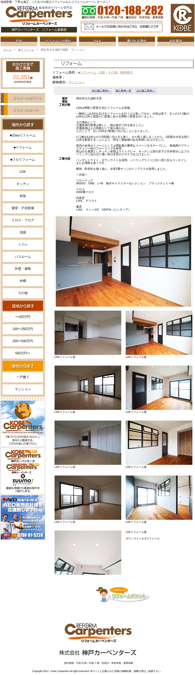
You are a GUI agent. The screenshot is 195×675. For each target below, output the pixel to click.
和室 (23, 196)
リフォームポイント (27, 98)
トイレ (23, 244)
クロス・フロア (23, 220)
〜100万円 (22, 317)
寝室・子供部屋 (23, 208)
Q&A (97, 41)
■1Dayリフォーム (23, 135)
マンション (23, 389)
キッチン (22, 184)
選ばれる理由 (136, 41)
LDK (23, 171)
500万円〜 (22, 353)
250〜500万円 (23, 341)
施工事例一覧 (123, 90)
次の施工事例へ (145, 90)
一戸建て (22, 377)
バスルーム (23, 256)
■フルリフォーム (23, 159)
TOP (19, 41)
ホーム (7, 49)
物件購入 (126, 72)
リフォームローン (26, 110)
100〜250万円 (23, 329)
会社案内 (175, 41)
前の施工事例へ (101, 90)
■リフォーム (26, 49)
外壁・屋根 (23, 268)
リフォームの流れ (58, 41)
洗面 (23, 232)
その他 (23, 293)
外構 (23, 281)
